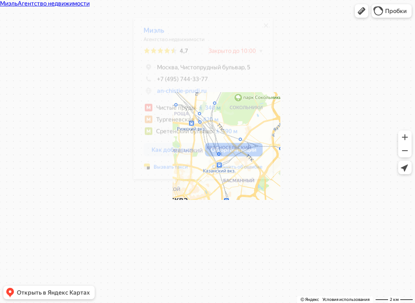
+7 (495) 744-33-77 (176, 82)
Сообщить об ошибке (237, 170)
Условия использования (346, 299)
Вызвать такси (171, 170)
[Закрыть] (266, 28)
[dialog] (203, 101)
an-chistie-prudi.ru (182, 93)
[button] (361, 11)
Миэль (154, 33)
